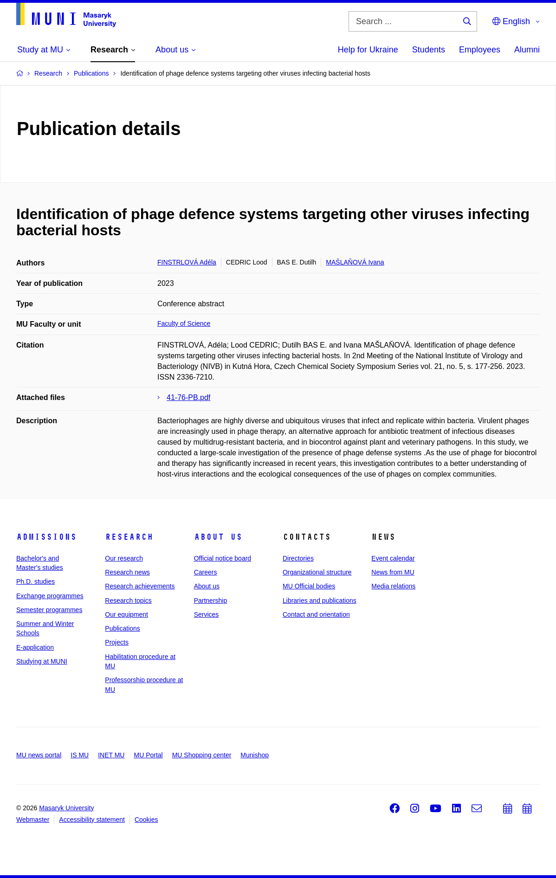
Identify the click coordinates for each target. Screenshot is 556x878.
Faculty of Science (183, 323)
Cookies (146, 819)
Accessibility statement (92, 819)
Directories (298, 558)
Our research (124, 558)
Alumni (527, 49)
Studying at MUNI (41, 661)
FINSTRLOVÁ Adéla (186, 262)
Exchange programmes (50, 596)
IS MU (80, 755)
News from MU (392, 572)
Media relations (393, 586)
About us (218, 537)
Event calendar (392, 558)
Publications (122, 628)
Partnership (210, 600)
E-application (35, 647)
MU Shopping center (202, 755)
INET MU (111, 755)
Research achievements (140, 586)
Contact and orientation (316, 614)
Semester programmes (49, 609)
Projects (117, 642)
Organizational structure (317, 572)
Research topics (128, 600)
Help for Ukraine (368, 49)
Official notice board (222, 558)
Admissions (46, 537)
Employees (479, 49)
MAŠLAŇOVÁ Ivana (355, 262)
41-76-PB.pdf (188, 397)
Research (129, 537)
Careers (205, 572)
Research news (127, 572)
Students (428, 49)
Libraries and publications (319, 600)
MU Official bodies (309, 586)
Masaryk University (66, 808)
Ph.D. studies (35, 581)
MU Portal (148, 755)
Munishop (254, 755)
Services (206, 614)
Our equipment (126, 614)
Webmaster (32, 819)
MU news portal (38, 755)
